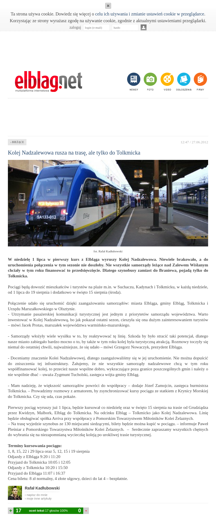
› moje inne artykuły (38, 498)
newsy (134, 81)
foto (150, 81)
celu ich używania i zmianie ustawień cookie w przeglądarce (149, 14)
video (166, 81)
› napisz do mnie (36, 495)
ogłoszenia (183, 81)
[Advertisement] (108, 48)
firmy (200, 81)
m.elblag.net (48, 81)
